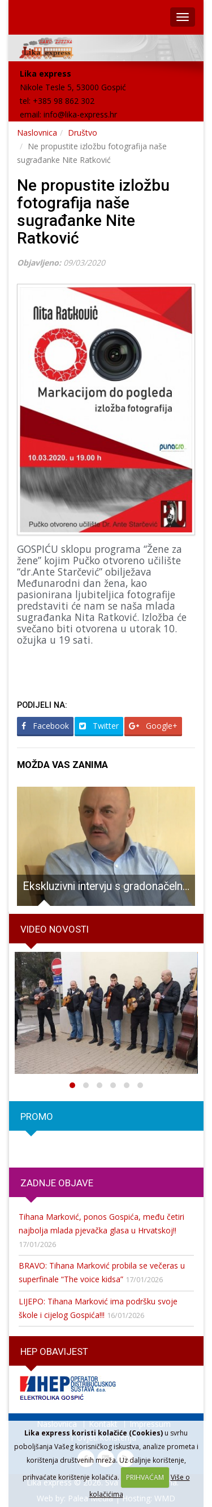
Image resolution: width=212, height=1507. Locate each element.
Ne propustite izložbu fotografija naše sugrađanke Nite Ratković (93, 211)
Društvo (82, 132)
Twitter (99, 725)
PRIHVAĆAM (145, 1477)
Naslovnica (37, 132)
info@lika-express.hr (80, 114)
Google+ (153, 725)
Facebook (45, 725)
